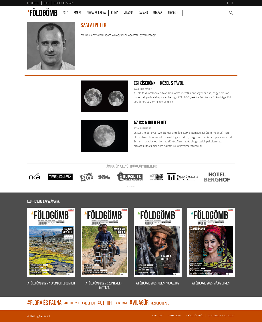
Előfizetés (33, 2)
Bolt (46, 2)
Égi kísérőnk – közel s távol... (160, 83)
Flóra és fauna (96, 13)
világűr (140, 303)
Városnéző (122, 303)
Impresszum (174, 315)
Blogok (172, 13)
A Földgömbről (194, 315)
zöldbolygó (160, 303)
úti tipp (106, 303)
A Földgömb (42, 12)
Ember (78, 13)
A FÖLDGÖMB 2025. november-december (51, 283)
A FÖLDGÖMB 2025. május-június (211, 283)
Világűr (128, 13)
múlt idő (89, 303)
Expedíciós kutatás (64, 2)
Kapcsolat (158, 315)
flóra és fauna (45, 303)
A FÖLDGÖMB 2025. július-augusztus (157, 283)
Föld (65, 13)
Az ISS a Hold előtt (150, 123)
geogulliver (72, 303)
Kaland (143, 13)
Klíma (114, 13)
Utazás (157, 13)
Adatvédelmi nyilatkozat (221, 315)
